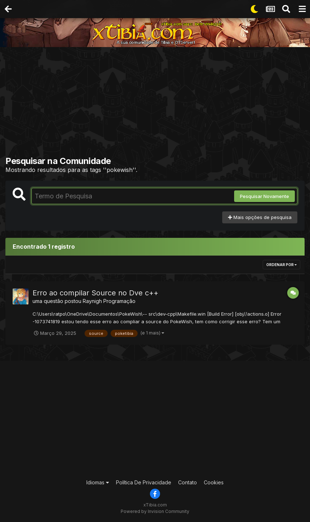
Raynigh (92, 301)
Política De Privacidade (143, 482)
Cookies (214, 482)
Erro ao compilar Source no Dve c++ (95, 293)
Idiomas (97, 482)
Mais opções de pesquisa (260, 217)
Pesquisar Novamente (264, 196)
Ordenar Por (281, 264)
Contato (187, 482)
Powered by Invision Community (155, 511)
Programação (119, 301)
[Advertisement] (157, 103)
